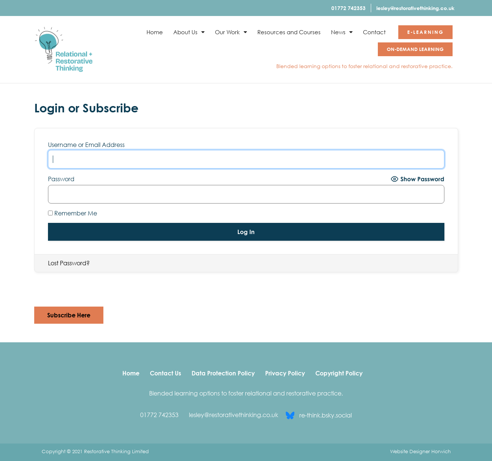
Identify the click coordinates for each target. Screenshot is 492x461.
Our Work (231, 32)
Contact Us (165, 373)
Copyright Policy (339, 373)
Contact (374, 32)
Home (155, 32)
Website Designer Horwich (420, 451)
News (342, 32)
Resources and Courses (289, 32)
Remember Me (72, 213)
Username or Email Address (86, 145)
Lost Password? (69, 263)
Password (61, 179)
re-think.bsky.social (325, 415)
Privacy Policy (285, 373)
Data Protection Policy (223, 373)
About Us (189, 32)
